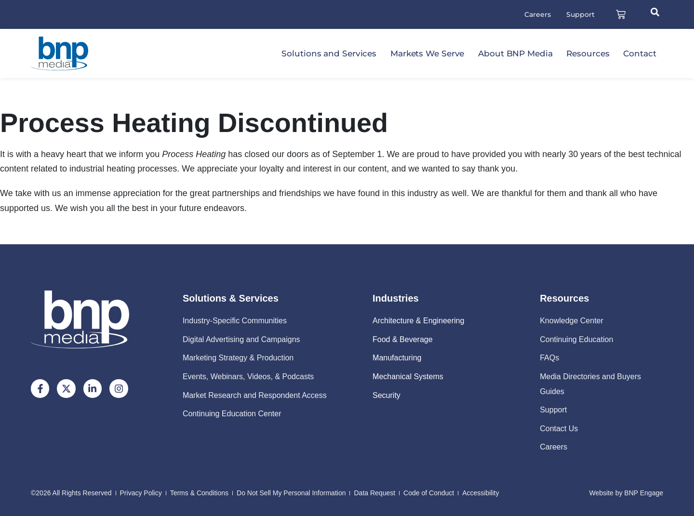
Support (580, 14)
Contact (639, 53)
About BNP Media (515, 53)
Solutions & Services (231, 298)
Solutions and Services (328, 53)
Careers (537, 14)
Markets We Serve (427, 53)
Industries (396, 298)
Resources (587, 53)
